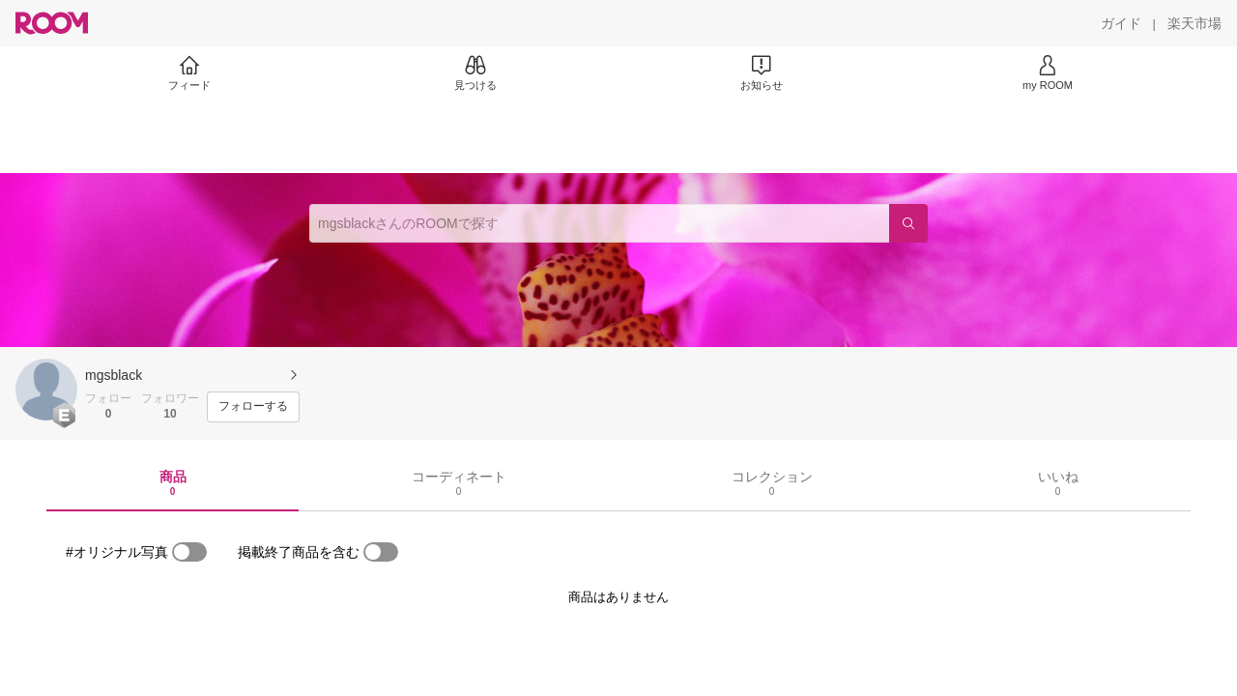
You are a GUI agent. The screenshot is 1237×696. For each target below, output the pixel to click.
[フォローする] (253, 407)
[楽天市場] (1194, 23)
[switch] (189, 552)
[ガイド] (1121, 23)
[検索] (908, 223)
